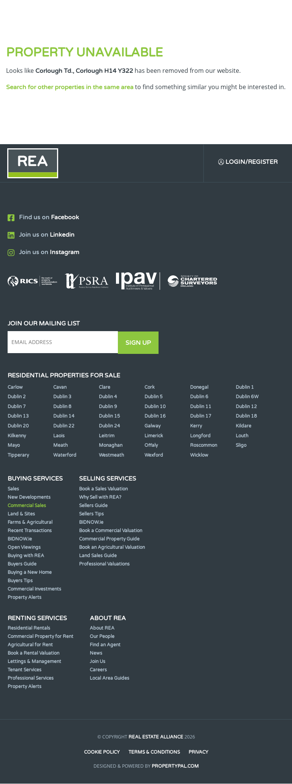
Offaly (151, 445)
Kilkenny (17, 435)
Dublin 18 (246, 416)
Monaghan (110, 445)
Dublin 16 (155, 416)
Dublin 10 (155, 406)
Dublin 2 (17, 396)
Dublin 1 (245, 387)
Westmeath (111, 455)
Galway (152, 426)
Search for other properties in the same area (69, 87)
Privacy (199, 752)
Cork (149, 387)
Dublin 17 (200, 416)
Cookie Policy (101, 752)
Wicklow (199, 455)
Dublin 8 (62, 406)
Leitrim (106, 435)
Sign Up (140, 343)
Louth (242, 435)
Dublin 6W (247, 396)
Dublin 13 (18, 416)
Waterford (64, 455)
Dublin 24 (109, 426)
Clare (104, 387)
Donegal (199, 387)
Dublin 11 (200, 406)
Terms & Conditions (154, 752)
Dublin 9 (108, 406)
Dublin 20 (18, 426)
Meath (60, 445)
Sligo (241, 445)
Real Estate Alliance (156, 737)
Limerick (153, 435)
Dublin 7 (17, 406)
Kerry (196, 426)
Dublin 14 (64, 416)
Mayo (14, 445)
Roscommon (203, 445)
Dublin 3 (62, 396)
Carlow (15, 387)
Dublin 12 (246, 406)
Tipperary (18, 455)
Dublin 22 (64, 426)
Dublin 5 (153, 396)
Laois (59, 435)
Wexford (153, 455)
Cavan (60, 387)
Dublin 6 (199, 396)
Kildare (243, 426)
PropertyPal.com (175, 766)
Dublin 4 (108, 396)
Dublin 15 (109, 416)
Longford (200, 435)
